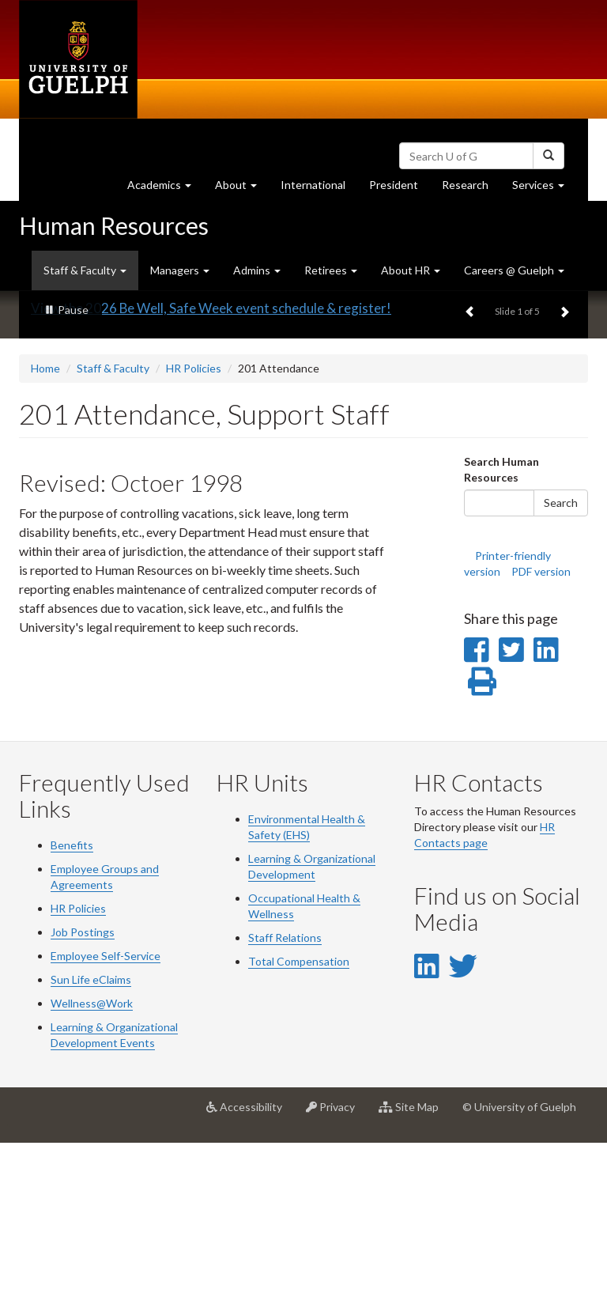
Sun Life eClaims (91, 1125)
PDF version (541, 717)
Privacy (336, 1258)
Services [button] (544, 188)
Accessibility (250, 1258)
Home (45, 513)
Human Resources (114, 225)
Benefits (72, 990)
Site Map (415, 1258)
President (393, 184)
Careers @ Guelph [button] (514, 270)
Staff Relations (285, 1083)
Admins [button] (257, 270)
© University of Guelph (519, 1252)
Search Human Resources (501, 614)
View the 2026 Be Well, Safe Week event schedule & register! (211, 453)
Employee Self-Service (105, 1101)
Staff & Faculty (113, 513)
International (313, 184)
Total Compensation (298, 1106)
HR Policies (193, 513)
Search (561, 648)
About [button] (242, 188)
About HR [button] (410, 270)
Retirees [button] (330, 270)
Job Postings (83, 1077)
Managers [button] (179, 270)
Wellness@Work (92, 1148)
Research (471, 188)
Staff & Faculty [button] (84, 270)
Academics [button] (165, 188)
